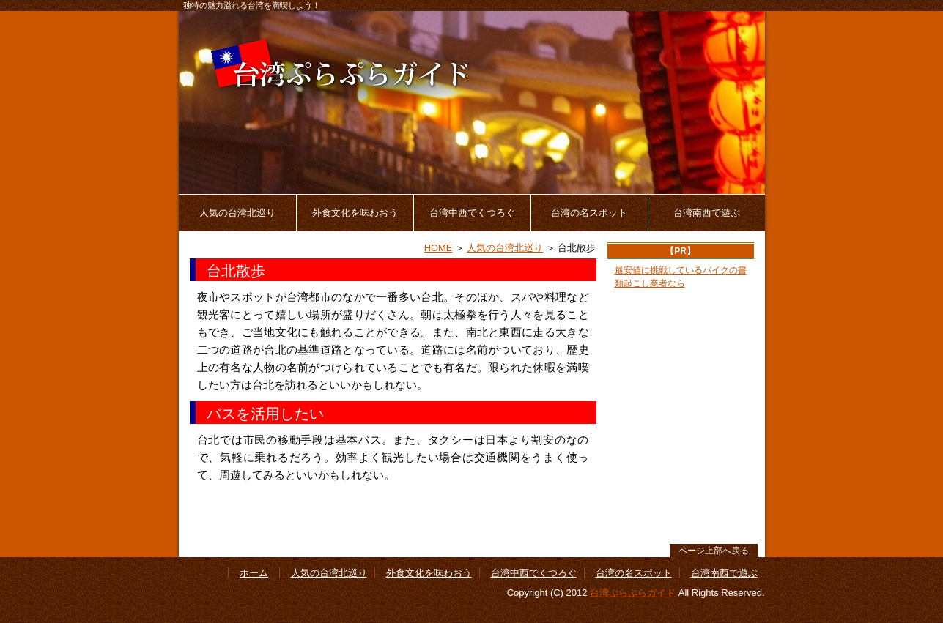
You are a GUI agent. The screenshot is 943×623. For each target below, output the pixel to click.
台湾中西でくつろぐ (472, 212)
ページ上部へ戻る (713, 550)
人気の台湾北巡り (237, 212)
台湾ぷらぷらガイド (633, 592)
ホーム (254, 572)
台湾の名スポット (589, 212)
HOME (438, 247)
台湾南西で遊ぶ (706, 212)
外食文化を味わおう (355, 212)
